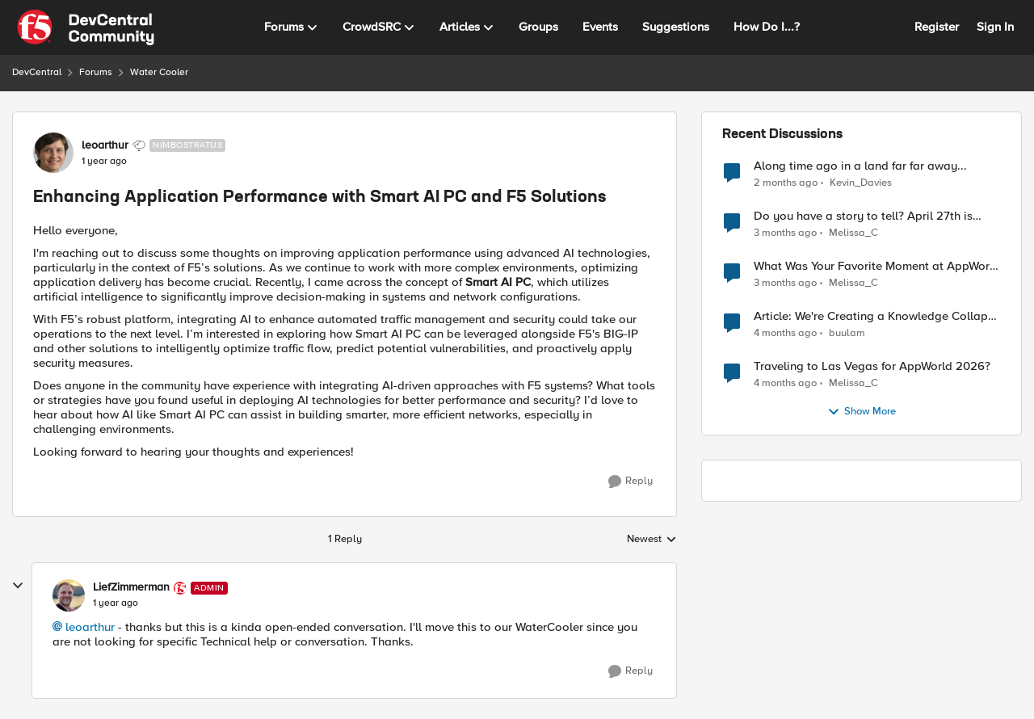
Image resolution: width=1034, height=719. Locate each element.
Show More (861, 412)
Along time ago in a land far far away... (860, 166)
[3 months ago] (785, 233)
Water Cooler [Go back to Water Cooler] (159, 72)
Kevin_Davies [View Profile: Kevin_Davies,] (861, 182)
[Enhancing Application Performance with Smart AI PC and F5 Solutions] (115, 603)
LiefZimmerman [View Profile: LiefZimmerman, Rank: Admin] (131, 587)
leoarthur (90, 627)
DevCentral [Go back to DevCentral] (36, 72)
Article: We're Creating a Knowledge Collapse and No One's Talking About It (877, 316)
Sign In (995, 26)
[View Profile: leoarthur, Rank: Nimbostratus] (53, 152)
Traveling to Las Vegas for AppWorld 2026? (872, 366)
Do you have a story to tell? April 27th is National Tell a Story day (863, 216)
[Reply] (630, 481)
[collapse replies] (17, 585)
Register (936, 26)
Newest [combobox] (652, 539)
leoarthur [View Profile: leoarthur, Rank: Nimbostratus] (105, 145)
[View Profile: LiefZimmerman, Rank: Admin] (69, 595)
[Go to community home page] (85, 27)
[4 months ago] (785, 333)
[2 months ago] (786, 182)
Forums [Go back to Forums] (95, 72)
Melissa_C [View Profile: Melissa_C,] (853, 233)
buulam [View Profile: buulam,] (847, 333)
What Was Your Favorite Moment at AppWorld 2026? (877, 266)
